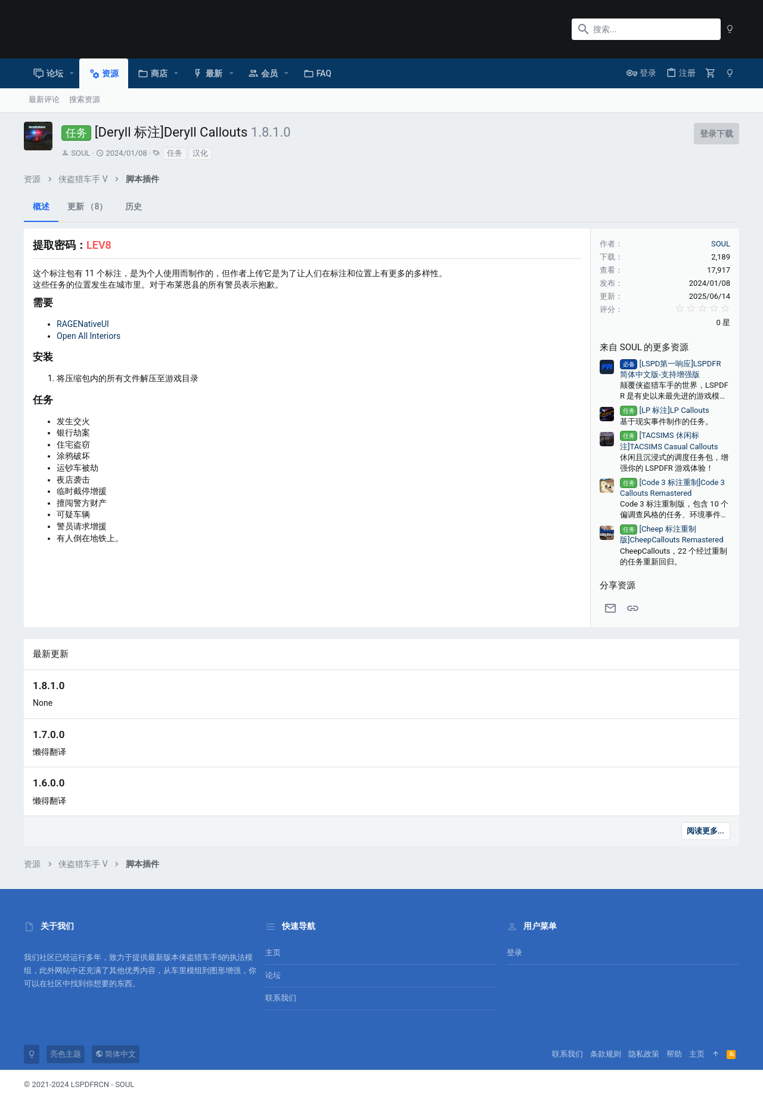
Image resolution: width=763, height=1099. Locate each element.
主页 (273, 952)
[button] (71, 73)
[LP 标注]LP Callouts (664, 410)
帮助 (674, 1053)
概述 (41, 206)
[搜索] (646, 29)
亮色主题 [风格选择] (65, 1053)
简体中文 (115, 1053)
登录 (514, 952)
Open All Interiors (88, 336)
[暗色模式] (730, 29)
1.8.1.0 (48, 685)
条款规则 (605, 1053)
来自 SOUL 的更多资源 (644, 347)
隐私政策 (643, 1053)
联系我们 (280, 997)
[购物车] (710, 73)
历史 (133, 206)
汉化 (200, 153)
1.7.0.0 (48, 734)
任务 (174, 153)
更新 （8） (87, 206)
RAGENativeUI (83, 324)
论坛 (273, 975)
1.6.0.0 (48, 783)
